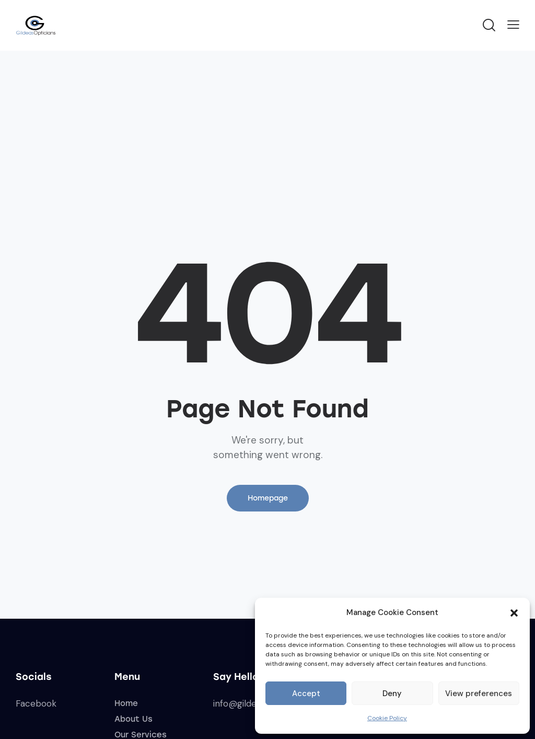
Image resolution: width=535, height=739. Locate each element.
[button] (514, 613)
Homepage (268, 498)
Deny (392, 693)
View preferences (478, 693)
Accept (306, 693)
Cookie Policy (387, 718)
